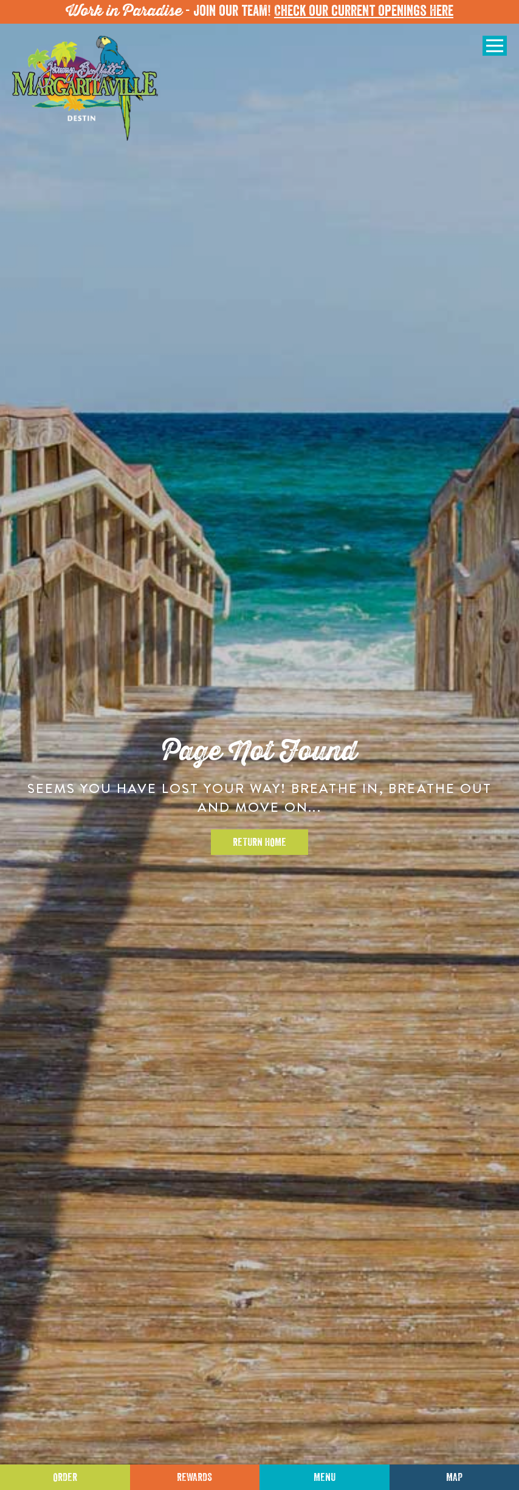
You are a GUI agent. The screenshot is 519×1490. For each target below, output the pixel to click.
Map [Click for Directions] (454, 1477)
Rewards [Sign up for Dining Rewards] (194, 1477)
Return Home (259, 842)
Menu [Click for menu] (324, 1477)
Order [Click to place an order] (65, 1477)
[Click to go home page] (85, 88)
